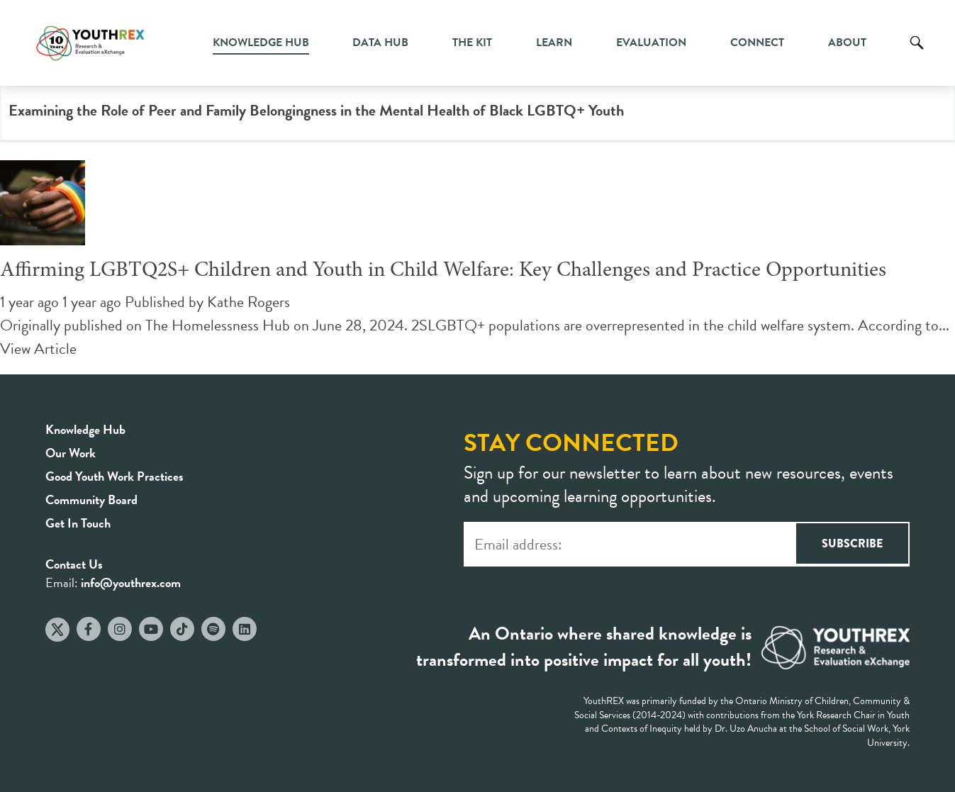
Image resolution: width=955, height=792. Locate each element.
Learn (554, 42)
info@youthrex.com (131, 582)
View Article (38, 348)
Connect (757, 42)
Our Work (70, 452)
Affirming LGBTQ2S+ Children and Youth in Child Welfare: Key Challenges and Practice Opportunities (443, 270)
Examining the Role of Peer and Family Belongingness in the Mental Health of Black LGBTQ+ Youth (316, 110)
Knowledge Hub (261, 42)
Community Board (91, 499)
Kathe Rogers (248, 301)
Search (917, 53)
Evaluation (651, 42)
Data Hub (380, 42)
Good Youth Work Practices (114, 476)
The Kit (472, 42)
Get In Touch (78, 522)
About (847, 42)
